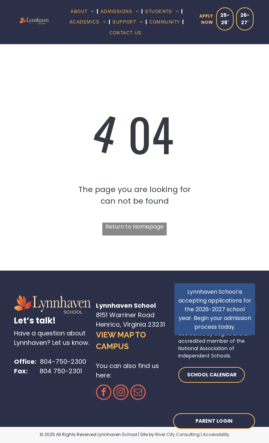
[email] (138, 393)
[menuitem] (83, 11)
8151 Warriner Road (125, 315)
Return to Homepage (134, 227)
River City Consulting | (178, 434)
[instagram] (121, 393)
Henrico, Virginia (121, 324)
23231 (156, 324)
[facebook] (103, 393)
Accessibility (216, 434)
